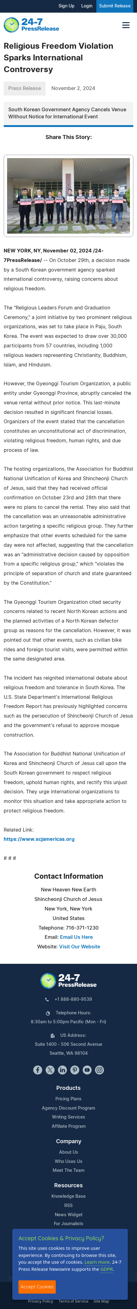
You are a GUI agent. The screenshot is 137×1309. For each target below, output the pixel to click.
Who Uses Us (69, 1162)
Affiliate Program (69, 1126)
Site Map (101, 1301)
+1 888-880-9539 (73, 999)
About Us (68, 1152)
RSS (68, 1206)
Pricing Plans (68, 1099)
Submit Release (115, 6)
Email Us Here (76, 937)
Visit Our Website (79, 946)
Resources (68, 1185)
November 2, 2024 (73, 88)
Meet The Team (68, 1170)
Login (86, 6)
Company (68, 1141)
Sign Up (66, 6)
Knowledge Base (68, 1196)
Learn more (97, 1262)
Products (68, 1088)
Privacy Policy (40, 1301)
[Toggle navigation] (126, 25)
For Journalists (68, 1224)
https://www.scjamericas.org (39, 839)
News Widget (69, 1215)
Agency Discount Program (68, 1108)
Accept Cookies (37, 1287)
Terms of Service (73, 1301)
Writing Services (68, 1117)
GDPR (106, 1269)
